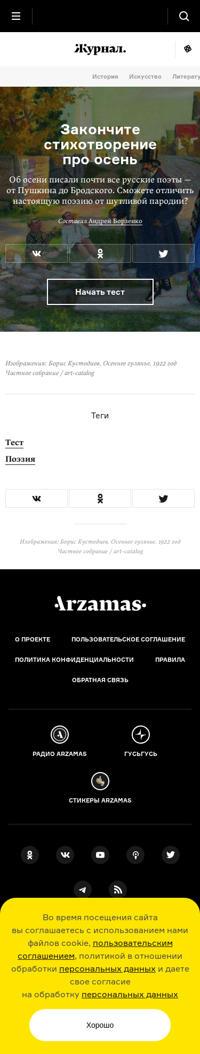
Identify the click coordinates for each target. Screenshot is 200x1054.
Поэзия (20, 459)
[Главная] (100, 603)
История (105, 76)
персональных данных (107, 968)
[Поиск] (184, 16)
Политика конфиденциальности (74, 659)
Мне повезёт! (187, 49)
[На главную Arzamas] (100, 16)
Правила (170, 659)
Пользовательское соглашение (128, 639)
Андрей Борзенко (115, 221)
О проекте (32, 639)
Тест (14, 442)
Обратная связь (100, 680)
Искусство (145, 76)
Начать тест (100, 292)
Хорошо (100, 1025)
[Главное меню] (16, 16)
